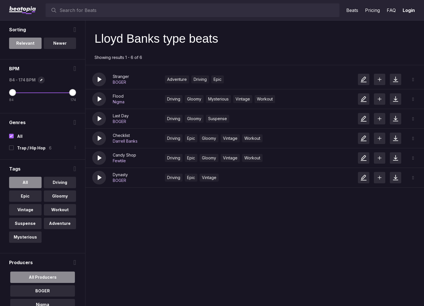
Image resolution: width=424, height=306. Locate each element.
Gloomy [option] (60, 196)
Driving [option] (60, 182)
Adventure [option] (60, 223)
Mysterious (218, 98)
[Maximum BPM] (72, 92)
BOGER (119, 82)
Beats (352, 10)
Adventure (177, 79)
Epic (218, 79)
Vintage (242, 98)
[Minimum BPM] (12, 92)
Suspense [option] (25, 223)
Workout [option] (60, 209)
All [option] (25, 182)
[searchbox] (198, 10)
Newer (60, 43)
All (19, 136)
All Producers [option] (43, 277)
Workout (265, 98)
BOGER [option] (42, 290)
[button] (99, 79)
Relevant (25, 43)
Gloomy (194, 98)
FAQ (391, 10)
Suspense (217, 118)
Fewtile (119, 160)
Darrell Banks (125, 141)
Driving (200, 79)
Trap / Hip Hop (31, 147)
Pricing (372, 10)
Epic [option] (25, 196)
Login (409, 10)
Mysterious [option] (25, 237)
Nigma (118, 101)
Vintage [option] (25, 209)
